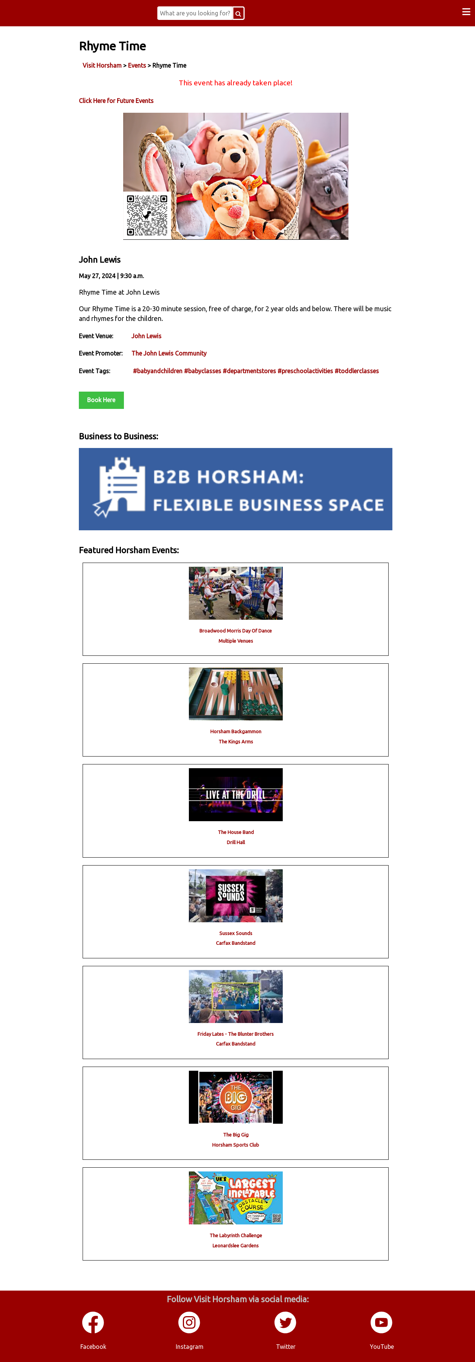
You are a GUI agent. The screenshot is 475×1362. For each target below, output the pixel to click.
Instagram (190, 1346)
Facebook (93, 1346)
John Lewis (146, 336)
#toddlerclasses (357, 371)
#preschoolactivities (305, 371)
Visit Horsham (102, 65)
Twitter (286, 1346)
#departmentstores (249, 371)
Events (137, 65)
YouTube (382, 1346)
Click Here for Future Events (116, 100)
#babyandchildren (157, 371)
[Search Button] (238, 13)
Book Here (101, 399)
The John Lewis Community (169, 353)
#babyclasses (202, 371)
